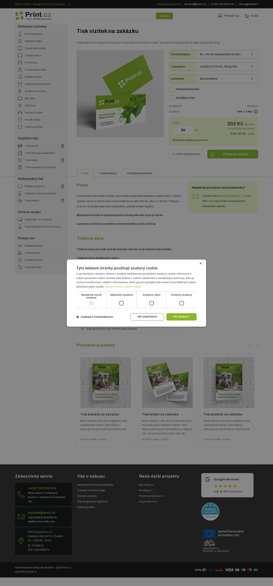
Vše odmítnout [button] (145, 316)
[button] (94, 316)
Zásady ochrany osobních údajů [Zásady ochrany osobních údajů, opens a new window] (124, 286)
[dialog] (136, 293)
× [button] (200, 263)
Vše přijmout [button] (181, 316)
